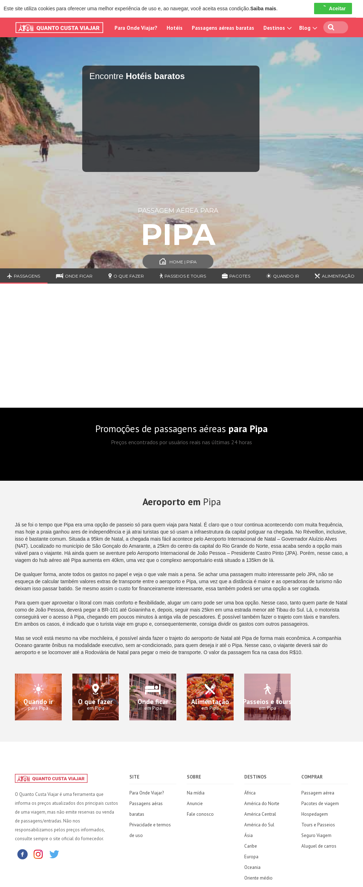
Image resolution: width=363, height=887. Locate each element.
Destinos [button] (276, 27)
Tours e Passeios (318, 825)
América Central (260, 814)
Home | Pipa (178, 261)
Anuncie (195, 803)
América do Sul (259, 825)
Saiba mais (263, 8)
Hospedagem (314, 814)
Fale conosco (200, 814)
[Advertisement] (181, 351)
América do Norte (261, 803)
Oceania (252, 867)
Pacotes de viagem (320, 803)
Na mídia (196, 793)
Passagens (23, 276)
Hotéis (175, 27)
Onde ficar (74, 276)
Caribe (250, 846)
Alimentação (334, 276)
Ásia (248, 835)
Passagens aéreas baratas (223, 27)
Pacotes (236, 276)
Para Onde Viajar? (136, 27)
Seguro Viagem (316, 835)
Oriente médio (258, 878)
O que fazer (126, 276)
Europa (251, 857)
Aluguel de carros (318, 846)
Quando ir (282, 276)
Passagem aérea (317, 793)
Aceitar (333, 8)
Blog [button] (307, 27)
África (250, 793)
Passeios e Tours (183, 276)
